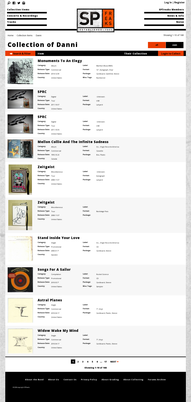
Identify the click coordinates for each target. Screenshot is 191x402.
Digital (53, 97)
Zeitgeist (46, 166)
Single (53, 243)
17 (105, 361)
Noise (180, 21)
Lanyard (99, 105)
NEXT (114, 361)
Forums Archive (157, 379)
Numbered (100, 78)
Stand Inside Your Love (59, 237)
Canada (54, 159)
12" (97, 70)
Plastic (102, 155)
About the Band (34, 379)
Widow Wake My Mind (58, 330)
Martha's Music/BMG (104, 66)
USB (97, 101)
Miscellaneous (57, 172)
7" (97, 309)
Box (97, 155)
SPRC (42, 91)
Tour (53, 101)
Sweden (54, 255)
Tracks (11, 21)
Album (53, 66)
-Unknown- (100, 97)
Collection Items (18, 9)
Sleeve (116, 74)
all (156, 44)
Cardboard (100, 74)
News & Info (175, 15)
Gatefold (109, 74)
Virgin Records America (109, 147)
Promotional (56, 247)
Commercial (56, 70)
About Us (53, 379)
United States (56, 78)
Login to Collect (170, 53)
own (174, 44)
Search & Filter (20, 53)
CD (97, 247)
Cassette (99, 151)
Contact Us (70, 379)
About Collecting (133, 379)
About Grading (110, 379)
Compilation (56, 274)
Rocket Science (102, 274)
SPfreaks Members (171, 9)
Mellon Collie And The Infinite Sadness (73, 141)
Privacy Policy (89, 379)
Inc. (97, 147)
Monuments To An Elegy (60, 60)
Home (11, 35)
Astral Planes (50, 300)
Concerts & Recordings (22, 15)
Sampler (99, 286)
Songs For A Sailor (54, 269)
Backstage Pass (102, 211)
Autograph (104, 70)
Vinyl (111, 70)
